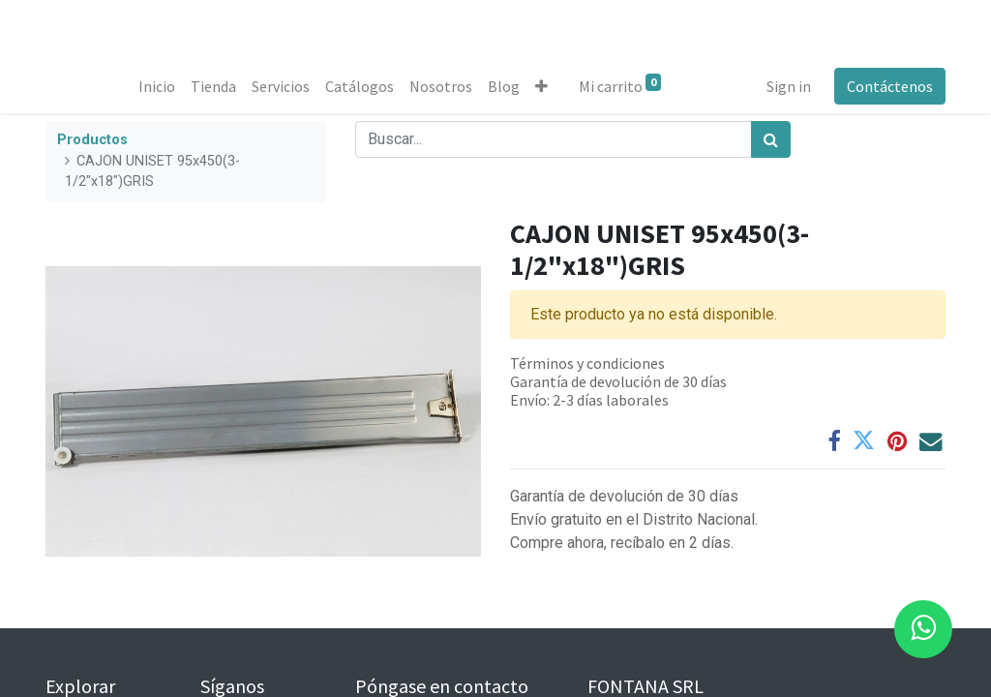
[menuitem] (157, 86)
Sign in (788, 86)
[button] (541, 86)
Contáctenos (890, 86)
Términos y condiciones (587, 363)
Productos (92, 140)
